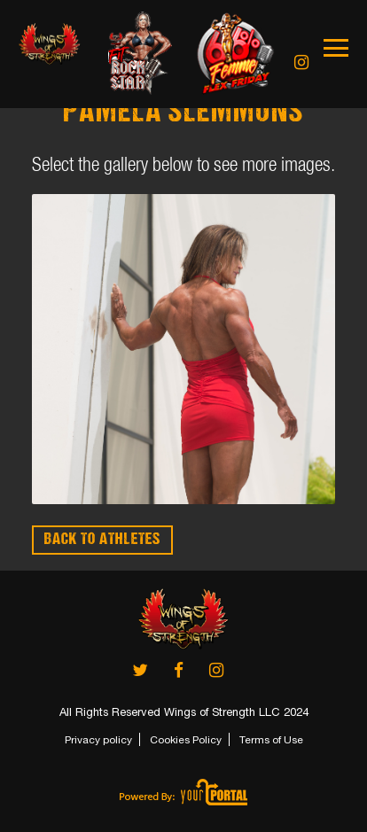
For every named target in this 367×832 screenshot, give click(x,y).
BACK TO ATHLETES (102, 540)
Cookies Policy (186, 740)
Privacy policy (98, 740)
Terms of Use (271, 740)
